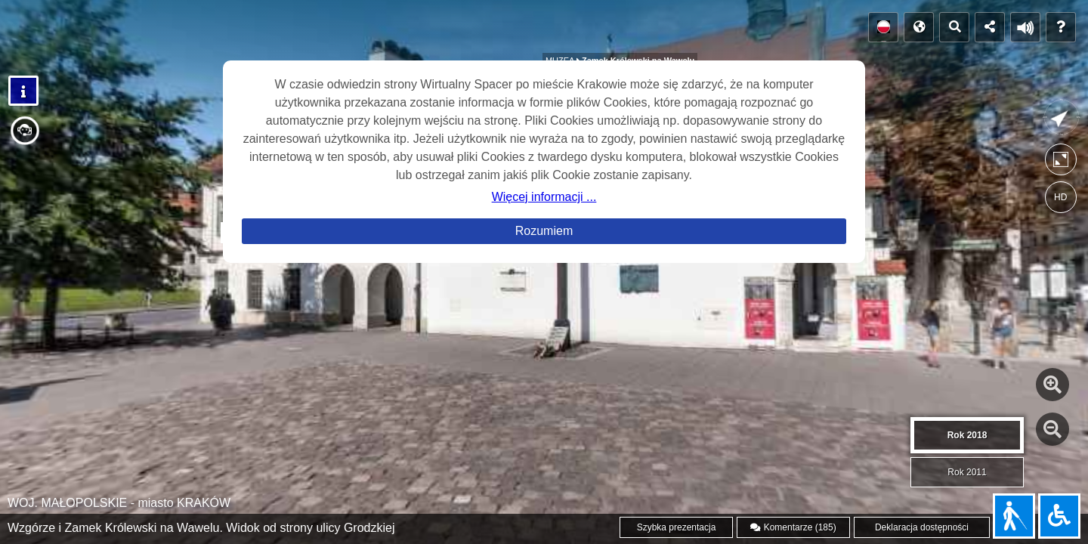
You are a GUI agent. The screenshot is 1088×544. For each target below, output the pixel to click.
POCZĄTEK (49, 32)
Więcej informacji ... (544, 196)
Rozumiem (544, 230)
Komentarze (793, 527)
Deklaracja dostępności (922, 527)
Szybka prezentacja (676, 527)
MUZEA (561, 21)
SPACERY (362, 31)
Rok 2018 (967, 435)
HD (1060, 197)
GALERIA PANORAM (254, 32)
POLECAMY (139, 32)
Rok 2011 (966, 472)
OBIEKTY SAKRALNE (459, 27)
